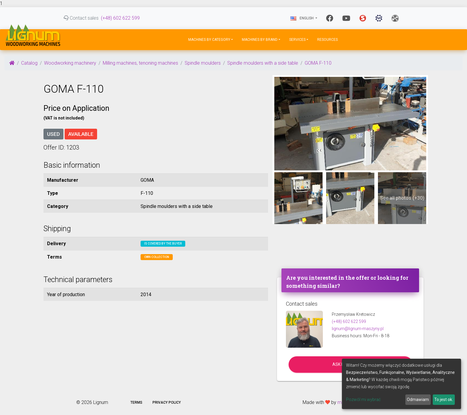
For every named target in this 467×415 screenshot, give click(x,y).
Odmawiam (418, 399)
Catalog (29, 63)
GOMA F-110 (318, 63)
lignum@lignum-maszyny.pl (358, 328)
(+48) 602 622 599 (120, 18)
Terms (136, 402)
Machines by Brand (260, 40)
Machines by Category (209, 40)
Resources (327, 40)
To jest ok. (443, 399)
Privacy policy (166, 402)
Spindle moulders (203, 63)
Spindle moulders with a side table (262, 63)
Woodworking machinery (70, 63)
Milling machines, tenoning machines (140, 63)
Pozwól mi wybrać (363, 399)
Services (297, 40)
